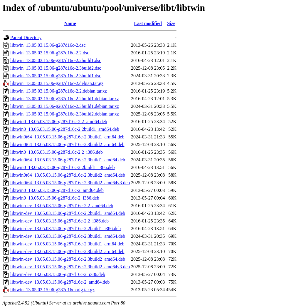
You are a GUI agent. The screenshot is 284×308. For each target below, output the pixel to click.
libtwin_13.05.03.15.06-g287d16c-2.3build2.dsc (55, 68)
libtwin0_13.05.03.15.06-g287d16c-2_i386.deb (54, 197)
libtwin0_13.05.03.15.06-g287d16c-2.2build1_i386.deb (62, 167)
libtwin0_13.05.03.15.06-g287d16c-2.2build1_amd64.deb (64, 129)
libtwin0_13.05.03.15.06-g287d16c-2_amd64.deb (57, 190)
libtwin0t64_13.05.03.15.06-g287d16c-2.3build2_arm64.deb (67, 144)
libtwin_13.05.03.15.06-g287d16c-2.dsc (47, 45)
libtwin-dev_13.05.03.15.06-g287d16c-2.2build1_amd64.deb (67, 213)
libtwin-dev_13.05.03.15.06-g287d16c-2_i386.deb (57, 274)
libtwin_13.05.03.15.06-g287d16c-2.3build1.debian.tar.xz (64, 106)
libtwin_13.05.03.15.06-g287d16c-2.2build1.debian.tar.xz (64, 98)
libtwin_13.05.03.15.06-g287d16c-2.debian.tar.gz (56, 83)
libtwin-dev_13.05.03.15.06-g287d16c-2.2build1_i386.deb (65, 228)
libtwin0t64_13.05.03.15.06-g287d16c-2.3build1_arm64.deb (67, 136)
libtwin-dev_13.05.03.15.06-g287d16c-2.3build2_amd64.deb (67, 259)
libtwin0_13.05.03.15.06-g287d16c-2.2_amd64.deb (58, 121)
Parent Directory (25, 37)
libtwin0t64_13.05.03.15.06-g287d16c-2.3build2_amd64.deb (67, 175)
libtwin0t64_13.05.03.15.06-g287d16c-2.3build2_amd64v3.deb (70, 182)
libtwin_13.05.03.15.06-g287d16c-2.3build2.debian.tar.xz (64, 113)
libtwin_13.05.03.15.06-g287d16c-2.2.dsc (49, 52)
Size (171, 23)
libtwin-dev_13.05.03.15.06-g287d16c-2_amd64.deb (60, 281)
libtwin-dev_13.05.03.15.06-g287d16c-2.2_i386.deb (59, 220)
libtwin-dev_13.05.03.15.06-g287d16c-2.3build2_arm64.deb (67, 251)
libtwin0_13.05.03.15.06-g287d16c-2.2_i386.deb (56, 152)
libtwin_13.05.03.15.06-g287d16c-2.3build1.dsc (55, 75)
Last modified (148, 23)
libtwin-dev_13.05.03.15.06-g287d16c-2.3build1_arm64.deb (67, 243)
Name (70, 23)
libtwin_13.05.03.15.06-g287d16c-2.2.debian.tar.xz (58, 90)
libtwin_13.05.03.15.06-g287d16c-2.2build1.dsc (55, 60)
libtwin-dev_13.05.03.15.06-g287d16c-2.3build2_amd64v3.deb (70, 266)
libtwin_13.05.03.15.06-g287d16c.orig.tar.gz (52, 289)
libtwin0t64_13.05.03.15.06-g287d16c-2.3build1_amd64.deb (67, 159)
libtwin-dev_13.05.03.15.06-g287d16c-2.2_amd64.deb (61, 205)
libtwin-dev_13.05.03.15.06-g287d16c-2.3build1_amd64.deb (67, 236)
